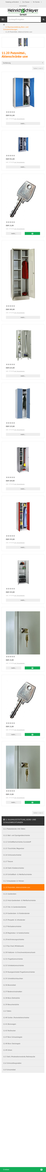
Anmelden (23, 6)
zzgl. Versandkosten (19, 119)
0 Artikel (6, 1169)
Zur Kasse (25, 2)
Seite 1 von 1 (38, 68)
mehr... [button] (23, 123)
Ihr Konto (36, 2)
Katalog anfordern (12, 2)
